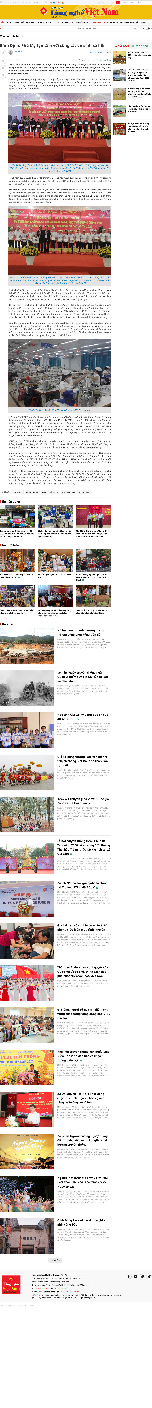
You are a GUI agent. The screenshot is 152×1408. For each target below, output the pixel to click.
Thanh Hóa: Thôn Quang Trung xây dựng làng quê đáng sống (139, 109)
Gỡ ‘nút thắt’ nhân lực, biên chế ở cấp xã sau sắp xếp (139, 55)
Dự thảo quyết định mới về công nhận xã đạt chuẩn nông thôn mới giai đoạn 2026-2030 (139, 92)
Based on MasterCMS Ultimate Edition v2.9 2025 (20, 1305)
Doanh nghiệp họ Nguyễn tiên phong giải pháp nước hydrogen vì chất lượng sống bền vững (54, 613)
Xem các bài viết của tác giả (100, 52)
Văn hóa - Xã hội (97, 22)
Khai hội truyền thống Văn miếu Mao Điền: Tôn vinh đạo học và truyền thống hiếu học (83, 1056)
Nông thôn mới (44, 22)
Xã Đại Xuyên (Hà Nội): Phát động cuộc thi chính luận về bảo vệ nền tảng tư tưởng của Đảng (80, 1098)
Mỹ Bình (18, 51)
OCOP (56, 22)
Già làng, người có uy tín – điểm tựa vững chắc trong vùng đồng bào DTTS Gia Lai (83, 1014)
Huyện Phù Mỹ (68, 492)
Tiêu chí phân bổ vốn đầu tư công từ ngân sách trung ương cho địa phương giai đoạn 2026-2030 (139, 75)
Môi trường (112, 22)
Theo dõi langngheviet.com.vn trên (85, 60)
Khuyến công (67, 22)
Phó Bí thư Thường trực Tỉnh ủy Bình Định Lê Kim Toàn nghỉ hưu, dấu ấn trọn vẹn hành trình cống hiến (92, 534)
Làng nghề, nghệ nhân (25, 22)
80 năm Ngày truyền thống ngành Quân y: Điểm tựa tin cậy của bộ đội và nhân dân (82, 676)
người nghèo (84, 492)
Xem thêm (55, 1260)
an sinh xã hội (32, 492)
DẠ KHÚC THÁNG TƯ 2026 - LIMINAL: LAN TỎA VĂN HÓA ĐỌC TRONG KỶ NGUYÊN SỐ (83, 1182)
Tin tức (9, 22)
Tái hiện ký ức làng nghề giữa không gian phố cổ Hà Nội (16, 575)
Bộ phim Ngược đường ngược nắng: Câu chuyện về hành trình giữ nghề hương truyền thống (82, 1140)
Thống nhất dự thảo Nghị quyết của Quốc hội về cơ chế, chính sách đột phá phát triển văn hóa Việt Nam (82, 971)
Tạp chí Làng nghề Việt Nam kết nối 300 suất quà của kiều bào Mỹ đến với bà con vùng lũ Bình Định (17, 534)
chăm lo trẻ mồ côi (50, 492)
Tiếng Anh (117, 2)
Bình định (18, 492)
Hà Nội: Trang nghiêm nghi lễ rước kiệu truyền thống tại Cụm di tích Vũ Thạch (92, 577)
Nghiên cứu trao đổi (129, 22)
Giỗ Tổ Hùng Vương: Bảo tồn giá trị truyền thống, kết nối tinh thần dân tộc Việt (82, 761)
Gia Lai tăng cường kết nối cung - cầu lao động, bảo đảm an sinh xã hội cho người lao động (54, 534)
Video (143, 22)
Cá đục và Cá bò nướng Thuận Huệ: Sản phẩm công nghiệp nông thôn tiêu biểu (138, 127)
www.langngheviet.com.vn (109, 1295)
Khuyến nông (82, 22)
